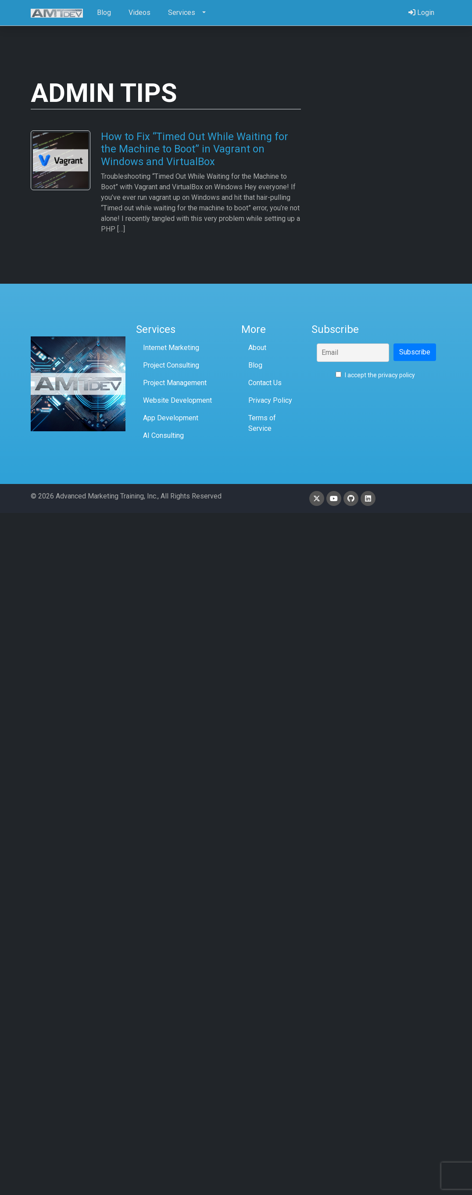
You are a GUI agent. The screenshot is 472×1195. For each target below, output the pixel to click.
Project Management (175, 383)
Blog (255, 365)
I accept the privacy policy (375, 375)
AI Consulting (163, 435)
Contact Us (265, 383)
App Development (170, 418)
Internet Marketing (171, 347)
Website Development (177, 400)
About (257, 347)
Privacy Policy (270, 400)
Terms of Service (262, 423)
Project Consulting (171, 365)
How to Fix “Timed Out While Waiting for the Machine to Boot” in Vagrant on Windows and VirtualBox (194, 149)
